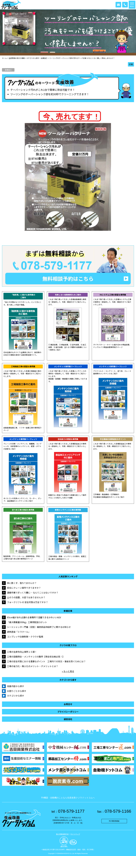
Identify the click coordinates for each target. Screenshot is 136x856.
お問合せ (68, 704)
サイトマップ (75, 834)
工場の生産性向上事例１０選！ (22, 651)
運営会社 (68, 719)
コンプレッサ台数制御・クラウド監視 (25, 636)
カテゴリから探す (15, 695)
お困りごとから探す (16, 691)
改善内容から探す (15, 686)
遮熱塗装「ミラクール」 (18, 631)
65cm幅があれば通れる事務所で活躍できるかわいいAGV (34, 617)
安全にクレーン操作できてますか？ (24, 587)
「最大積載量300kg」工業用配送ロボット (27, 622)
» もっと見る (68, 671)
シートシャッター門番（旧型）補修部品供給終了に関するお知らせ (39, 627)
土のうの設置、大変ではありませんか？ (26, 597)
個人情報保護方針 (62, 834)
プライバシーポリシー (68, 711)
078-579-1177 (68, 811)
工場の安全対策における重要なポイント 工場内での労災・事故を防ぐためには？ (46, 661)
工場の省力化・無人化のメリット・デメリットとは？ (32, 666)
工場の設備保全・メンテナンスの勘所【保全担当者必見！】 (35, 656)
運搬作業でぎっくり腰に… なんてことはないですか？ (32, 592)
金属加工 (8, 70)
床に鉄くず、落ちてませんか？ (22, 583)
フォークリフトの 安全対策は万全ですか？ (27, 602)
